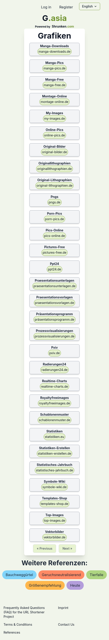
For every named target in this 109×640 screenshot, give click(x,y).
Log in (46, 7)
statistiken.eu (54, 437)
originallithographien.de (54, 169)
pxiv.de (54, 353)
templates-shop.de (54, 504)
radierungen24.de (54, 370)
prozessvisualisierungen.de (54, 336)
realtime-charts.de (54, 386)
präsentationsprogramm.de (54, 319)
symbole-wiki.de (54, 487)
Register (66, 7)
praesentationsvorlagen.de (54, 303)
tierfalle (96, 575)
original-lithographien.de (54, 185)
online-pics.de (54, 135)
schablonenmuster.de (54, 420)
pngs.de (54, 202)
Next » (67, 548)
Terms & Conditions (18, 624)
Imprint (63, 608)
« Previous (44, 548)
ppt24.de (54, 269)
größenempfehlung (45, 585)
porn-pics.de (54, 219)
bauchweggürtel (19, 575)
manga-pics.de (54, 68)
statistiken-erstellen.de (54, 453)
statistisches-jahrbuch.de (54, 470)
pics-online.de (54, 236)
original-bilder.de (54, 152)
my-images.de (54, 118)
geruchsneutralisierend (61, 575)
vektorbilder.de (54, 537)
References (12, 632)
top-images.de (54, 520)
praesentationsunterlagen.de (54, 286)
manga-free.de (55, 85)
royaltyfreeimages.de (54, 403)
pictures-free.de (54, 252)
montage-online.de (54, 102)
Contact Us (66, 624)
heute (75, 585)
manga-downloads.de (54, 51)
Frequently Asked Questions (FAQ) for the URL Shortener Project (24, 612)
